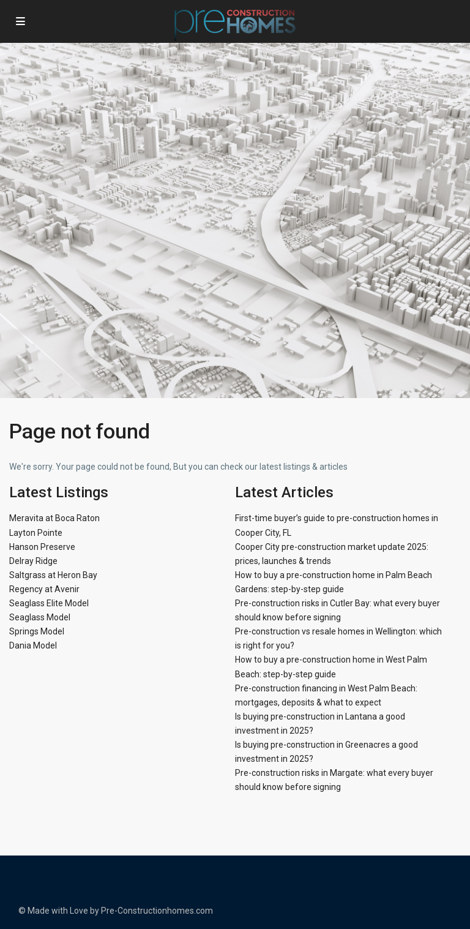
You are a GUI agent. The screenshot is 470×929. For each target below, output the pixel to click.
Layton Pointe (35, 533)
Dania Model (33, 645)
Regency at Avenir (44, 589)
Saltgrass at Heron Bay (53, 575)
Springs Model (36, 631)
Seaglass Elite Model (49, 603)
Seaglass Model (39, 617)
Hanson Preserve (42, 547)
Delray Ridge (33, 561)
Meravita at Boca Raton (54, 518)
